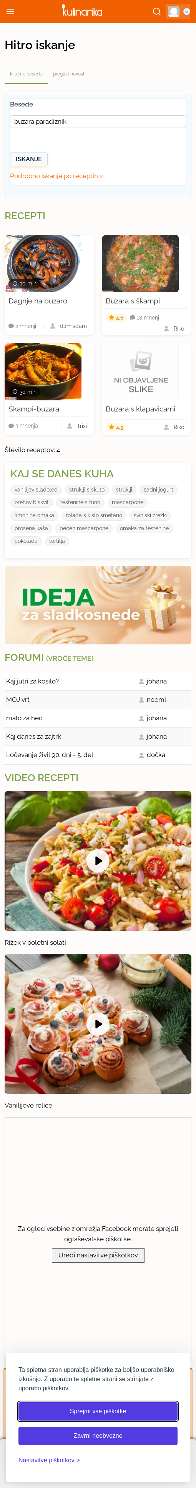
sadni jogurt (158, 490)
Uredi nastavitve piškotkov (98, 1255)
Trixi (82, 426)
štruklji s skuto (87, 490)
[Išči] (156, 11)
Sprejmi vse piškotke (98, 1411)
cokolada (26, 541)
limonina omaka (34, 515)
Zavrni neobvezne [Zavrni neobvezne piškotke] (97, 1435)
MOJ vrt (18, 699)
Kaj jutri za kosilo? (32, 681)
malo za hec (24, 718)
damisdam (73, 326)
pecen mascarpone (84, 528)
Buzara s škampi (133, 301)
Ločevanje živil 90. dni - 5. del (49, 755)
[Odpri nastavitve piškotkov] (49, 1460)
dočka (156, 755)
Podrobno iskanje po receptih (54, 176)
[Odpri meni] (10, 11)
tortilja (57, 541)
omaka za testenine (144, 528)
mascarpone (127, 502)
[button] (178, 11)
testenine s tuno (80, 502)
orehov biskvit (32, 502)
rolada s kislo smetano (94, 515)
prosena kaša (31, 528)
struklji (124, 490)
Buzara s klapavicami (140, 409)
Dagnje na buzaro (37, 301)
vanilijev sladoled (36, 490)
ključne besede (26, 74)
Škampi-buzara (33, 409)
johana (157, 681)
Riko (179, 328)
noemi (156, 699)
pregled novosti (69, 74)
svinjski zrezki (150, 515)
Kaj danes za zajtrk (33, 736)
